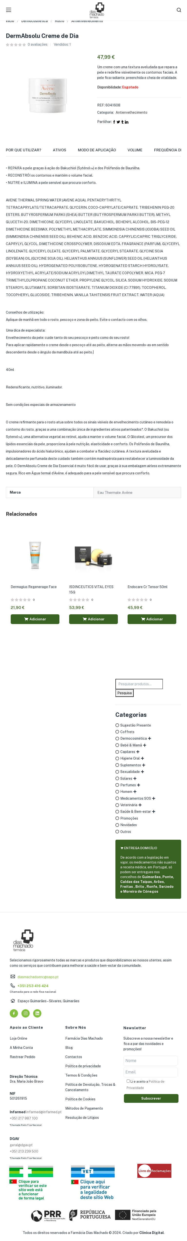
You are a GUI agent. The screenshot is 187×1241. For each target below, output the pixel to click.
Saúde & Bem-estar (135, 811)
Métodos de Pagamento (84, 1108)
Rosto (59, 21)
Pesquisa (124, 693)
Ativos (59, 150)
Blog (69, 1048)
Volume (135, 150)
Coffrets (127, 732)
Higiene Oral (130, 758)
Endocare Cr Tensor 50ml (148, 587)
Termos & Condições (81, 1075)
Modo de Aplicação (97, 150)
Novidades (128, 825)
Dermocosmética (34, 21)
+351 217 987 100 (24, 1118)
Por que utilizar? (23, 150)
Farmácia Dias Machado (84, 1038)
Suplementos (130, 765)
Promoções (129, 818)
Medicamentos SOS (135, 798)
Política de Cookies (80, 1099)
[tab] (29, 151)
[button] (35, 619)
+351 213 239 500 (24, 1151)
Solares (126, 778)
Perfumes (128, 785)
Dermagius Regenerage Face (34, 587)
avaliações (37, 44)
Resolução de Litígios (82, 1118)
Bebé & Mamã (131, 745)
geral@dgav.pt (21, 1145)
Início (10, 21)
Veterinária (128, 805)
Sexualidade (130, 772)
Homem (126, 792)
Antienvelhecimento (87, 21)
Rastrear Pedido (22, 1057)
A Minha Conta (21, 1048)
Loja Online (18, 1038)
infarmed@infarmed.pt (44, 1112)
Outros (125, 832)
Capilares (127, 752)
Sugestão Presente (135, 725)
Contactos (73, 1057)
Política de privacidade (83, 1066)
